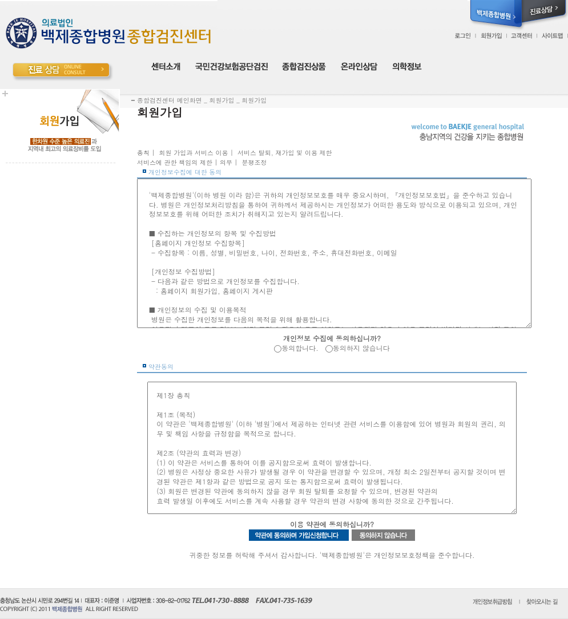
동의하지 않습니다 (361, 348)
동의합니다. (300, 348)
